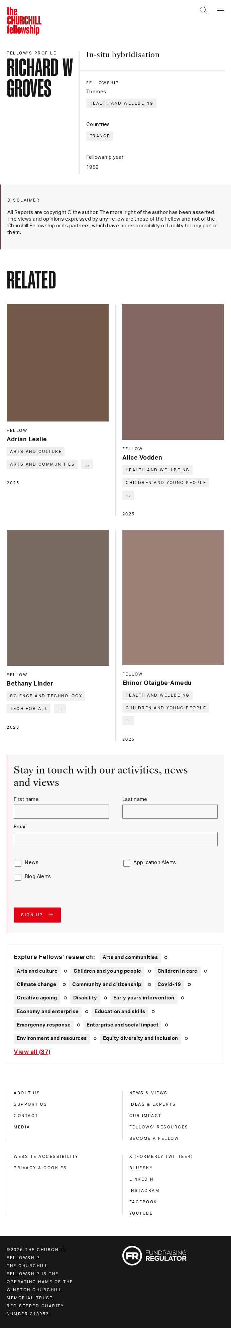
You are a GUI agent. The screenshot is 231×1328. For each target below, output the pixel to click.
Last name (134, 799)
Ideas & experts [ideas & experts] (152, 1104)
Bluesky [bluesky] (141, 1168)
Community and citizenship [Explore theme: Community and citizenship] (106, 984)
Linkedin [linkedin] (141, 1179)
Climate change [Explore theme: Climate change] (36, 984)
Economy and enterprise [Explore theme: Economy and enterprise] (48, 1011)
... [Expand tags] (87, 464)
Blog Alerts (38, 876)
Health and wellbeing (122, 103)
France (100, 136)
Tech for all (29, 709)
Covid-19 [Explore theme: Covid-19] (169, 984)
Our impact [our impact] (145, 1116)
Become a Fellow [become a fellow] (154, 1138)
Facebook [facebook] (143, 1202)
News (31, 862)
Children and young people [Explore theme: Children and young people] (107, 971)
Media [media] (22, 1127)
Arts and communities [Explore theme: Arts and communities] (130, 957)
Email (20, 826)
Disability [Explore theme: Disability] (85, 997)
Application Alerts (154, 862)
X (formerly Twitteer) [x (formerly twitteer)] (161, 1157)
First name (26, 799)
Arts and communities (42, 464)
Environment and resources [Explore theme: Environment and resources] (52, 1038)
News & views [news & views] (148, 1093)
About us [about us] (27, 1093)
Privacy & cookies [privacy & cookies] (40, 1168)
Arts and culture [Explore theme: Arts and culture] (37, 971)
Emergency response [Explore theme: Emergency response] (44, 1025)
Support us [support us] (30, 1104)
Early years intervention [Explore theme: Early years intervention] (144, 997)
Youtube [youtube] (141, 1213)
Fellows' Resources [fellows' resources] (159, 1127)
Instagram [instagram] (144, 1191)
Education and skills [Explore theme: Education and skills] (120, 1011)
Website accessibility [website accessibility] (46, 1157)
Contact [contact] (26, 1116)
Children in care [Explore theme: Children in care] (177, 971)
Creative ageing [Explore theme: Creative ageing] (37, 997)
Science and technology (46, 696)
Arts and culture (36, 452)
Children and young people (166, 483)
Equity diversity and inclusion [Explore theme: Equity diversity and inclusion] (140, 1038)
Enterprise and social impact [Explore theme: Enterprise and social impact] (122, 1025)
